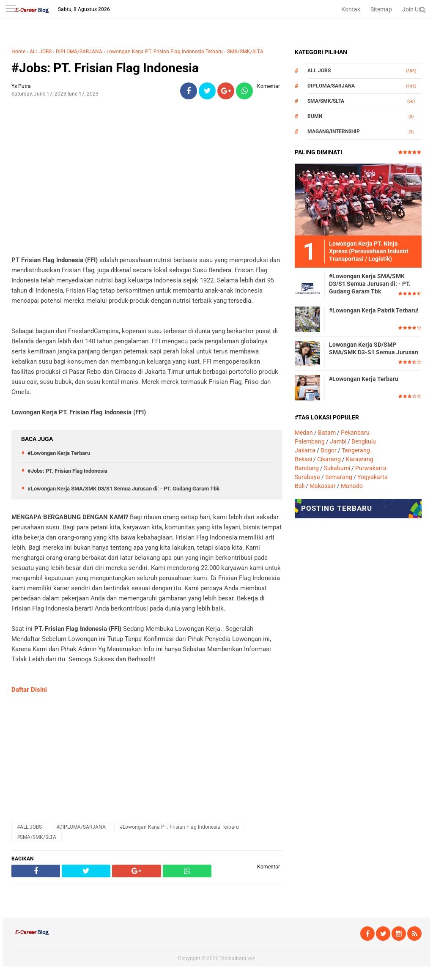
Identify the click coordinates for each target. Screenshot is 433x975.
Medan (304, 432)
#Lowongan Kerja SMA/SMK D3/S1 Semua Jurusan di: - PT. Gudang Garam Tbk (123, 488)
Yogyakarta (372, 477)
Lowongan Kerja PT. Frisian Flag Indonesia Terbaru (165, 52)
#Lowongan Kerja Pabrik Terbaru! (374, 310)
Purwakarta (370, 468)
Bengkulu (363, 441)
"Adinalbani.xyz (237, 958)
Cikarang (329, 459)
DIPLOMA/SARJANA (79, 52)
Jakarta (305, 450)
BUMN (314, 116)
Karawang (359, 459)
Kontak (350, 9)
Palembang (310, 441)
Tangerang (356, 450)
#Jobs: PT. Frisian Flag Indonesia (105, 67)
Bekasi (303, 459)
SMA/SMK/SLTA (245, 52)
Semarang (338, 477)
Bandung (307, 468)
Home (18, 52)
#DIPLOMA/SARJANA (81, 827)
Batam (327, 432)
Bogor (329, 450)
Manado (352, 485)
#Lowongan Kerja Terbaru (58, 453)
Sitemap (381, 9)
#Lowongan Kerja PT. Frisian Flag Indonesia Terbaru (179, 827)
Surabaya (307, 477)
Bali (299, 485)
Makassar (323, 485)
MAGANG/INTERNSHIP (333, 131)
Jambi (338, 441)
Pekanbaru (355, 432)
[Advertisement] (146, 165)
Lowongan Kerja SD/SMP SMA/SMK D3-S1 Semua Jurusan (373, 348)
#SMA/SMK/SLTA (36, 837)
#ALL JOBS (29, 827)
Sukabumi (337, 468)
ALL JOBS (41, 52)
